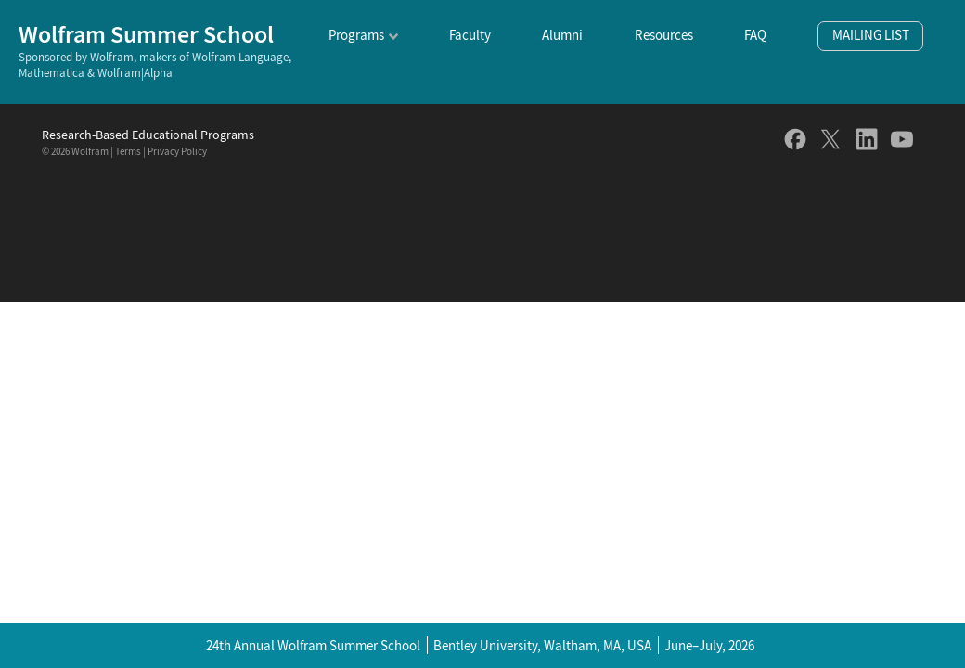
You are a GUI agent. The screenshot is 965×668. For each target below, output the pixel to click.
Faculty (470, 35)
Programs (356, 35)
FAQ (755, 35)
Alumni (562, 35)
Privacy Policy (177, 151)
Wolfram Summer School (146, 34)
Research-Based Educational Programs (148, 135)
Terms (128, 151)
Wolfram (90, 151)
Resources (664, 35)
